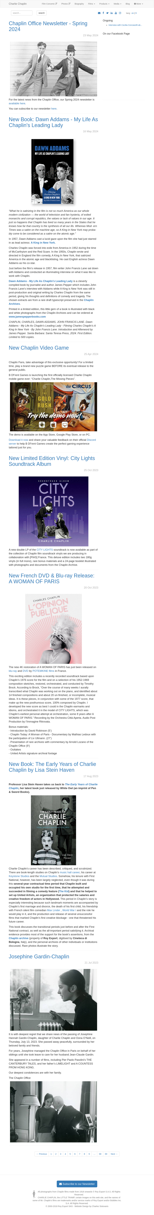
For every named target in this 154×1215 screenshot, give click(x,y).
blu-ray (13, 670)
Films (91, 4)
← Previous (41, 1154)
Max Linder (53, 910)
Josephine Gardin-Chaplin (39, 957)
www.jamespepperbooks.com (27, 316)
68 (100, 1154)
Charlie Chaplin (18, 3)
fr (136, 13)
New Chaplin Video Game (39, 348)
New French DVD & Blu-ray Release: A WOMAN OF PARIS (51, 578)
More (138, 4)
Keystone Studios (19, 876)
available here (17, 103)
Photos (65, 4)
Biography (79, 4)
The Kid (64, 891)
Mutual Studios (48, 876)
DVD (25, 670)
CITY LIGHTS (45, 549)
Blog (128, 4)
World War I (69, 910)
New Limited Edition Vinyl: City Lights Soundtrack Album (52, 461)
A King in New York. (43, 242)
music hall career (70, 872)
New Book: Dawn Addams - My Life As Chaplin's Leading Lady (53, 122)
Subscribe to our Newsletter (77, 1184)
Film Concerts (49, 4)
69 (106, 1154)
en (133, 13)
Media (117, 4)
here (53, 108)
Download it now (18, 439)
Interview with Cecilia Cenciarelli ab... (125, 25)
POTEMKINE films (43, 670)
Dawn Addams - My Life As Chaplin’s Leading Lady (41, 281)
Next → (114, 1154)
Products (104, 4)
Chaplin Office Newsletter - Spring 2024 (48, 26)
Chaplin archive (18, 938)
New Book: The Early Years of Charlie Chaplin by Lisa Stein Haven (52, 767)
